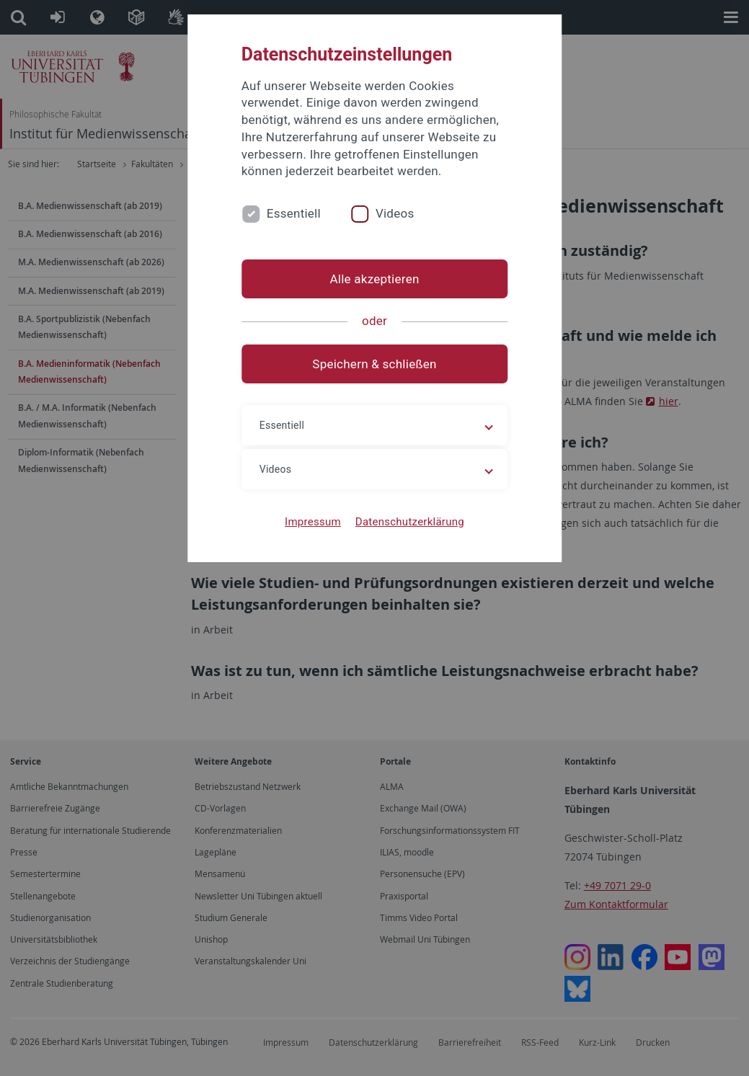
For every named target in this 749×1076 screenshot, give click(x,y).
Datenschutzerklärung (409, 521)
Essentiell (294, 213)
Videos (395, 213)
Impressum (313, 521)
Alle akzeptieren (374, 279)
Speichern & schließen (374, 364)
